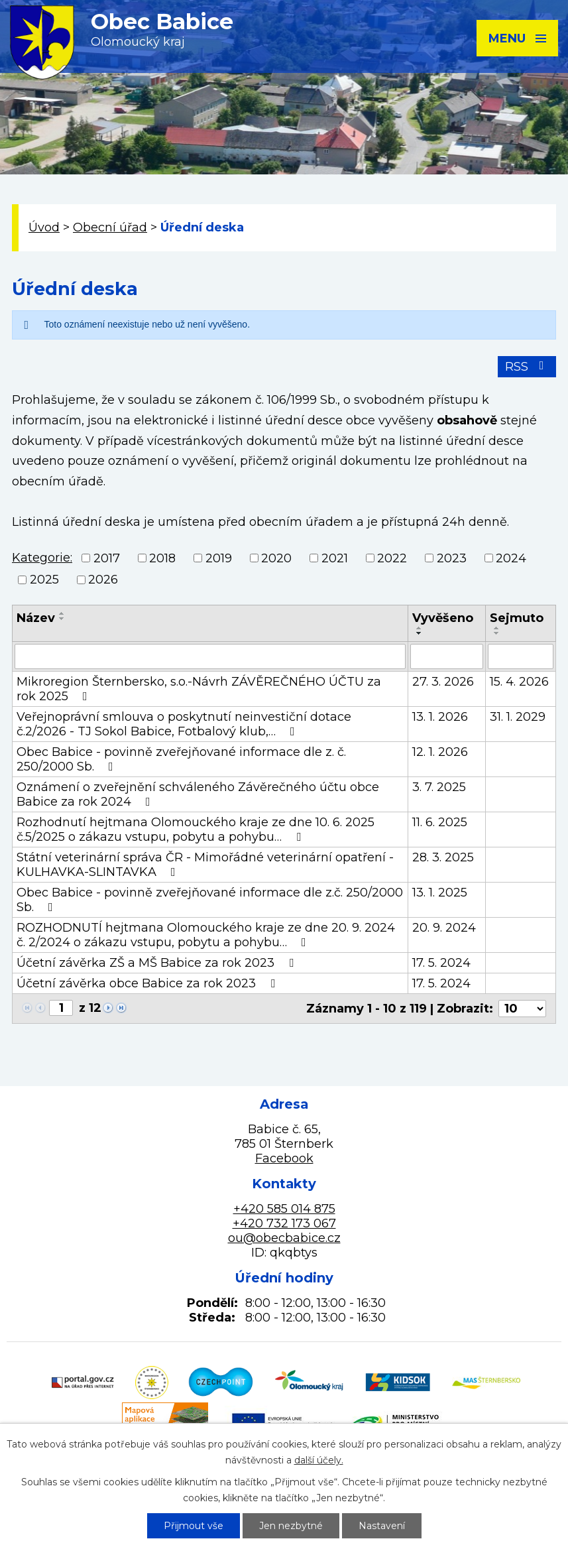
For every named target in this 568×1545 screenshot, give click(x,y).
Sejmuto (516, 618)
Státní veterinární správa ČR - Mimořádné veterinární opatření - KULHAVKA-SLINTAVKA (205, 864)
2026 (103, 579)
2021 (334, 558)
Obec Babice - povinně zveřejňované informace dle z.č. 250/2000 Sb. (210, 899)
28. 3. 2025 (443, 857)
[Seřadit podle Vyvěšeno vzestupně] (419, 628)
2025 (44, 579)
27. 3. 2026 (443, 681)
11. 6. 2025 (439, 822)
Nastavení (382, 1526)
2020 (276, 558)
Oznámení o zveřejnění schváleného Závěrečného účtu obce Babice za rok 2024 (198, 794)
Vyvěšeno (442, 618)
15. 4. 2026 (519, 681)
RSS (527, 366)
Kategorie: (42, 557)
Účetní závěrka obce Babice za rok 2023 (148, 983)
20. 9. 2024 (444, 927)
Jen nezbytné (291, 1526)
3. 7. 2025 (439, 787)
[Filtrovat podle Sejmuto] (520, 656)
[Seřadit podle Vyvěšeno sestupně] (419, 633)
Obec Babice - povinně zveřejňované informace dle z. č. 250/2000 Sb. (181, 759)
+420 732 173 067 (284, 1223)
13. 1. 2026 (440, 717)
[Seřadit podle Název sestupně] (62, 618)
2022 (392, 558)
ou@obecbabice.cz (284, 1238)
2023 (452, 558)
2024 (511, 558)
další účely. (318, 1460)
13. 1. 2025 (439, 892)
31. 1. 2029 (517, 717)
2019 (218, 558)
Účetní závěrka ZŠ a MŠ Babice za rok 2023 (158, 963)
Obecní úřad (110, 227)
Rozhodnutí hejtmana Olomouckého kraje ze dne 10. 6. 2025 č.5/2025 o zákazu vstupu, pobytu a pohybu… (195, 829)
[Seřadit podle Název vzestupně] (62, 613)
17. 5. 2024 (441, 963)
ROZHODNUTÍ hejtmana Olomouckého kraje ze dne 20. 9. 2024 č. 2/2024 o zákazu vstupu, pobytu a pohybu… (206, 935)
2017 (106, 558)
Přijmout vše (193, 1526)
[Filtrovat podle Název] (210, 656)
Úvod (44, 227)
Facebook (284, 1158)
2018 (162, 558)
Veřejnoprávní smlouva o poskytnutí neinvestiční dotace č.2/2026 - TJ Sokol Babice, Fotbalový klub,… (184, 724)
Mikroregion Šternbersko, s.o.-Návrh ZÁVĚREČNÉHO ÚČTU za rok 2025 (199, 689)
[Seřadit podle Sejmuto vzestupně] (497, 628)
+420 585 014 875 (284, 1209)
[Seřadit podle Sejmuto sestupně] (497, 633)
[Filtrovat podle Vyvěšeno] (446, 656)
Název (36, 618)
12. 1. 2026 (440, 752)
